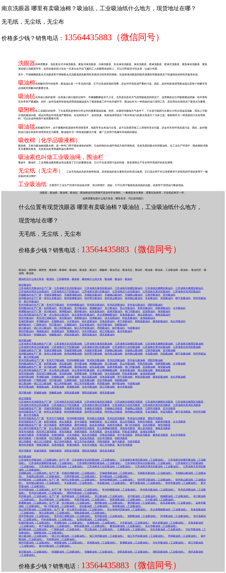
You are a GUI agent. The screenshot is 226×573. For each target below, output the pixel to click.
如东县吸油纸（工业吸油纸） (176, 503)
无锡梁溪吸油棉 (73, 350)
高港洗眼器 (58, 445)
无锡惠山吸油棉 (134, 350)
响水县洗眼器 (89, 435)
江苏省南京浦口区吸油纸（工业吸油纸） (61, 466)
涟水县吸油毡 (112, 318)
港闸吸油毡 (65, 311)
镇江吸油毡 (25, 328)
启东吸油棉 (149, 367)
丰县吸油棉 (151, 353)
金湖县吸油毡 (147, 318)
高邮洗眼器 (121, 438)
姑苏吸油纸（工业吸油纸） (77, 496)
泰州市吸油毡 (26, 331)
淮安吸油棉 (65, 373)
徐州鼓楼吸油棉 (73, 353)
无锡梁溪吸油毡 (73, 295)
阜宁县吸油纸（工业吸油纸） (55, 526)
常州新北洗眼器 (96, 418)
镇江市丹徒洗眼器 (84, 441)
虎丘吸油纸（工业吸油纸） (110, 496)
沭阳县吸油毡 (71, 334)
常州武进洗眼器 (116, 418)
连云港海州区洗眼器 (83, 428)
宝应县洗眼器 (87, 438)
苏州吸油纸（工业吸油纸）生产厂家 (39, 496)
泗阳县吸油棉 (89, 392)
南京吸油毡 (25, 285)
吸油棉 (108, 279)
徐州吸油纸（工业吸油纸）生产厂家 (39, 479)
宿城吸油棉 (40, 392)
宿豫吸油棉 (55, 392)
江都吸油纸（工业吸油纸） (132, 529)
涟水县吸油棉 (112, 373)
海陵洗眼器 (42, 445)
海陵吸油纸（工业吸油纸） (69, 542)
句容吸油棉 (133, 383)
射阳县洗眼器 (142, 435)
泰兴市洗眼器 (124, 445)
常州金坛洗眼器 (136, 418)
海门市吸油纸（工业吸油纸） (60, 506)
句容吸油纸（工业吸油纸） (61, 539)
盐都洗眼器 (58, 435)
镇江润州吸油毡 (63, 328)
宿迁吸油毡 (25, 334)
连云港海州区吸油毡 (83, 314)
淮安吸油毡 (65, 318)
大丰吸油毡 (73, 321)
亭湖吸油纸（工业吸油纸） (69, 522)
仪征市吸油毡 (104, 324)
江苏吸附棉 (63, 279)
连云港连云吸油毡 (59, 314)
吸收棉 (75, 279)
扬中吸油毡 (118, 328)
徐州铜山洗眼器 (134, 411)
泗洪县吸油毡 (107, 334)
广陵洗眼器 (40, 438)
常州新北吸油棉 (96, 360)
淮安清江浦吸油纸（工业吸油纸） (73, 516)
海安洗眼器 (164, 425)
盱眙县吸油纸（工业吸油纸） (57, 519)
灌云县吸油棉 (145, 370)
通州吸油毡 (80, 311)
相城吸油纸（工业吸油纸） (175, 496)
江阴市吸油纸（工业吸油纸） (80, 476)
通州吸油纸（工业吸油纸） (142, 503)
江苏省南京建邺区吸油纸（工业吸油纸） (51, 463)
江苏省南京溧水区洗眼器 (156, 405)
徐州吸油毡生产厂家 (30, 298)
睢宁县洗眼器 (183, 411)
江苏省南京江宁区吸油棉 (65, 347)
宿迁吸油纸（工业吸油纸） (34, 551)
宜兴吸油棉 (169, 350)
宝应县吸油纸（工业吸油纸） (166, 529)
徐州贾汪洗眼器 (93, 411)
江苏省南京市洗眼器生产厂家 (35, 401)
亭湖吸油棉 (42, 377)
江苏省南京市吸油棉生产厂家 (35, 343)
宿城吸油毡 (40, 334)
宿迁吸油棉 (25, 392)
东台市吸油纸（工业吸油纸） (161, 526)
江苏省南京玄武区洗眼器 (68, 401)
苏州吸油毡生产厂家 (30, 308)
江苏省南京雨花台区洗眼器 (34, 405)
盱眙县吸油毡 (129, 318)
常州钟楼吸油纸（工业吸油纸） (119, 489)
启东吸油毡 (149, 311)
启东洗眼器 (149, 425)
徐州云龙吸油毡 (53, 298)
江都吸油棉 (70, 380)
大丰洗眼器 (73, 435)
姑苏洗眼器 (50, 421)
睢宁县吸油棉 (183, 353)
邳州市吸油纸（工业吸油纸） (181, 483)
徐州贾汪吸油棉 (93, 353)
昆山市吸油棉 (127, 363)
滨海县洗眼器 (107, 435)
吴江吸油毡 (111, 308)
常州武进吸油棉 (116, 360)
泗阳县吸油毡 (89, 334)
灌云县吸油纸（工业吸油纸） (55, 512)
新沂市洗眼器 (31, 415)
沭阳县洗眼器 (71, 450)
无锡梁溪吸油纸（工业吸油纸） (117, 473)
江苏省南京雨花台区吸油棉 (34, 347)
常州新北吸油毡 (96, 304)
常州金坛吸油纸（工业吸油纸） (46, 493)
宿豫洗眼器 (55, 450)
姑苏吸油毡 (50, 308)
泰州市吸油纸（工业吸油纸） (35, 542)
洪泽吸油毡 (95, 318)
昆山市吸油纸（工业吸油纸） (55, 499)
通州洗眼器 (80, 425)
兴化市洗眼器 (89, 445)
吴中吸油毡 (80, 308)
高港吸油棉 (58, 386)
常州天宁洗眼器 (55, 418)
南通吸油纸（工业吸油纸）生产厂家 (39, 503)
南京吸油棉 (25, 340)
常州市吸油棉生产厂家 (31, 360)
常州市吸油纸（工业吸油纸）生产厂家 (40, 489)
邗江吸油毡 (55, 324)
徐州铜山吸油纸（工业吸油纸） (44, 483)
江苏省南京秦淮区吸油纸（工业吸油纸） (142, 459)
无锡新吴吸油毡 (93, 295)
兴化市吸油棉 (89, 386)
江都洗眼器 (70, 438)
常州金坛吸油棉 (136, 360)
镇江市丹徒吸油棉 (84, 383)
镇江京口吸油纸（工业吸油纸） (69, 536)
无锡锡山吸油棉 (113, 350)
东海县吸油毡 (127, 314)
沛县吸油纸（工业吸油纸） (112, 483)
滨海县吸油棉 (107, 377)
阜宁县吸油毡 (124, 321)
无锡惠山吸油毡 (134, 295)
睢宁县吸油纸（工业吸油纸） (146, 483)
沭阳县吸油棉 (71, 392)
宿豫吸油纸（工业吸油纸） (99, 551)
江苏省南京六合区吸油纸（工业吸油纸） (109, 466)
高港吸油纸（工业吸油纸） (102, 542)
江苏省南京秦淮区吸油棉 (98, 343)
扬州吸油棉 (25, 380)
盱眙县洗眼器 (129, 431)
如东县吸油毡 (97, 311)
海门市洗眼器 (132, 425)
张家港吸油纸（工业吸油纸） (126, 499)
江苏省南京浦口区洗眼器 (96, 405)
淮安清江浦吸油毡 (46, 318)
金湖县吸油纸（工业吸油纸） (93, 519)
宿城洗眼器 (40, 450)
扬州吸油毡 (25, 324)
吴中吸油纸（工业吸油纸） (142, 496)
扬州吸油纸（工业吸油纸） (34, 529)
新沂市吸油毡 (31, 301)
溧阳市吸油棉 (155, 360)
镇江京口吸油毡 (43, 328)
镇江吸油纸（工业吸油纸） (34, 536)
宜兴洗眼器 (169, 408)
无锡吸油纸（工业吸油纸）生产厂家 (39, 473)
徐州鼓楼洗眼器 (73, 411)
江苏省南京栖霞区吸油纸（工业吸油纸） (99, 463)
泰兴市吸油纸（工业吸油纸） (55, 546)
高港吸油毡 (58, 331)
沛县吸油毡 (166, 298)
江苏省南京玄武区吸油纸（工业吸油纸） (94, 459)
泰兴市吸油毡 (124, 331)
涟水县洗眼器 (112, 431)
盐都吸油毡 (58, 321)
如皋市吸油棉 (114, 367)
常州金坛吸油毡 (136, 304)
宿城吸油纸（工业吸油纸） (67, 551)
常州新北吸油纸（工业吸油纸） (157, 489)
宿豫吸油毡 (55, 334)
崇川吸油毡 (50, 311)
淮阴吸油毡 (80, 318)
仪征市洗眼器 (104, 438)
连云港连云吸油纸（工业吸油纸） (86, 509)
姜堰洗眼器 (73, 445)
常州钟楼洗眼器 (75, 418)
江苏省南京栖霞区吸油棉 (189, 343)
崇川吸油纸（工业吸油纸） (77, 503)
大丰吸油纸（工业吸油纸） (135, 522)
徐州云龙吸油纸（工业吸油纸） (79, 479)
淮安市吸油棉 (26, 373)
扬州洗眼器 (25, 438)
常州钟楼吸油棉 (75, 360)
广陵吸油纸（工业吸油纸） (67, 529)
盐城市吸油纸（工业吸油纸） (35, 522)
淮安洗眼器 (65, 431)
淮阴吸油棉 (80, 373)
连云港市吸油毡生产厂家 (32, 314)
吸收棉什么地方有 (92, 279)
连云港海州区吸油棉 (83, 370)
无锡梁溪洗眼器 (73, 408)
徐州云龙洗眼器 (53, 411)
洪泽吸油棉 (95, 373)
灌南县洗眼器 (162, 428)
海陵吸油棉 (42, 386)
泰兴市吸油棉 (124, 386)
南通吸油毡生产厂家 (30, 311)
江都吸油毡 (70, 324)
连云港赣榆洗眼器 (107, 428)
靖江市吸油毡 (107, 331)
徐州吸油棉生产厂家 (30, 353)
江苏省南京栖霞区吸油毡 (189, 288)
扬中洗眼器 (118, 441)
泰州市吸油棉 (26, 386)
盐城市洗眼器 (26, 435)
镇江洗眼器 (25, 441)
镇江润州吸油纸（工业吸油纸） (107, 536)
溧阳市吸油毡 (155, 304)
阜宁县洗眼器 (124, 435)
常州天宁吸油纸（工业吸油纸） (82, 489)
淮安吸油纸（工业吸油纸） (110, 516)
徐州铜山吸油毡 (134, 298)
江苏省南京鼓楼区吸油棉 (129, 343)
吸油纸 (50, 279)
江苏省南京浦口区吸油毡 (96, 291)
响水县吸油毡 (89, 321)
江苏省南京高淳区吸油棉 (187, 347)
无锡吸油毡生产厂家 (30, 295)
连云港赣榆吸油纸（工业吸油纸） (169, 509)
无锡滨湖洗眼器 (53, 408)
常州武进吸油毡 (116, 304)
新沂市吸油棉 (31, 357)
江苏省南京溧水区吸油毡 (156, 291)
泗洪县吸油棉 (107, 392)
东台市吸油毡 (178, 321)
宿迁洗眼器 (25, 450)
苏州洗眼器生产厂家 (30, 421)
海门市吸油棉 (132, 367)
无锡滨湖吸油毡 (53, 295)
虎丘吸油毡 (65, 308)
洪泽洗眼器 (95, 431)
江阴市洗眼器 (152, 408)
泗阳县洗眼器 (89, 450)
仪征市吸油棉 (104, 380)
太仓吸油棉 (179, 363)
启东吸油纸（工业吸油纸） (94, 506)
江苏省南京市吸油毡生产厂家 (35, 288)
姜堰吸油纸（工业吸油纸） (135, 542)
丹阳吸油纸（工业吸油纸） (183, 536)
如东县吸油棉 (97, 367)
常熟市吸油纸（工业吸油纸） (90, 499)
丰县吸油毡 (151, 298)
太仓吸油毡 (179, 308)
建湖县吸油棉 (160, 377)
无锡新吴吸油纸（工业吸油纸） (155, 473)
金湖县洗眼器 (147, 431)
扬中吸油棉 (118, 383)
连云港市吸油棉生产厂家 (32, 370)
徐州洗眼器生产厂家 (30, 411)
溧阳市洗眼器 (155, 418)
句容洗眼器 (133, 441)
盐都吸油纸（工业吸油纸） (102, 522)
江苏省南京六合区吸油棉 (126, 347)
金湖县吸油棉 (147, 373)
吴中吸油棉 (80, 363)
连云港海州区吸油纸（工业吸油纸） (127, 509)
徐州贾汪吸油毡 (93, 298)
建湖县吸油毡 (160, 321)
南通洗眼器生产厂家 (30, 425)
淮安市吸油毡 (26, 318)
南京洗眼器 (25, 398)
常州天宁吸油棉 (55, 360)
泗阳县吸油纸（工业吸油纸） (169, 551)
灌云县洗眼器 (145, 428)
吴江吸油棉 (111, 363)
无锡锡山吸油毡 (113, 295)
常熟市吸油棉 (145, 363)
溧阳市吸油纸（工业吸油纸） (83, 493)
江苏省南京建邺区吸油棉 (159, 343)
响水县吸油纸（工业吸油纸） (169, 522)
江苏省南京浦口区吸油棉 (96, 347)
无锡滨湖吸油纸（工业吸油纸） (79, 473)
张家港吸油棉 (162, 363)
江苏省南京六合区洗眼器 (126, 405)
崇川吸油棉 (50, 367)
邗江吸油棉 (55, 380)
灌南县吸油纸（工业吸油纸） (90, 512)
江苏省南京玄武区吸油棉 (68, 343)
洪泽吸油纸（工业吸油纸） (175, 516)
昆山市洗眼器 (127, 421)
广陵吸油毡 (40, 324)
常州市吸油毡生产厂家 (31, 304)
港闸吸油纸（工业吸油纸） (110, 503)
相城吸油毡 (95, 308)
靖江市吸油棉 (107, 386)
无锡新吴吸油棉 (93, 350)
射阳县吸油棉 (142, 377)
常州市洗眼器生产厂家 (31, 418)
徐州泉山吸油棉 (113, 353)
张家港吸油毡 (162, 308)
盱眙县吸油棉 (129, 373)
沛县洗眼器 (166, 411)
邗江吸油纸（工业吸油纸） (99, 529)
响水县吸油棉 (89, 377)
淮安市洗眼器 (26, 431)
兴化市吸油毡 (89, 331)
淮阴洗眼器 (80, 431)
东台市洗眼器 (178, 435)
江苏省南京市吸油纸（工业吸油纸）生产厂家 (44, 459)
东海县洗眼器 (127, 428)
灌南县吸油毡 (162, 314)
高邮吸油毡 (121, 324)
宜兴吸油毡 (169, 295)
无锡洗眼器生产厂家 (30, 408)
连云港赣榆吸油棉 (107, 370)
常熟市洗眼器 (145, 421)
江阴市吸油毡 (152, 295)
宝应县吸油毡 (87, 324)
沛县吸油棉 (166, 353)
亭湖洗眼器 (42, 435)
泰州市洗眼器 (26, 445)
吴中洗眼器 (80, 421)
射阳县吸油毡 (142, 321)
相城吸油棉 (95, 363)
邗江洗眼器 (55, 438)
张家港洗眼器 (162, 421)
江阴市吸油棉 (152, 350)
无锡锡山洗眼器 (113, 408)
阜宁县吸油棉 (124, 377)
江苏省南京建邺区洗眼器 (159, 401)
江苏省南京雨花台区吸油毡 (34, 291)
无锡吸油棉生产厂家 (30, 350)
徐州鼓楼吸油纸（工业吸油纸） (117, 479)
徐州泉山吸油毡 (113, 298)
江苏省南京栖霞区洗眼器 (189, 401)
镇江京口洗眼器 (43, 441)
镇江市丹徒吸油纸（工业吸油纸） (146, 536)
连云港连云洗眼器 (59, 428)
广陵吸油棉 (40, 380)
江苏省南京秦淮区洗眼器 (98, 401)
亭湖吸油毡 (42, 321)
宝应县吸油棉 (87, 380)
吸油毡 (118, 279)
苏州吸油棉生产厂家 (30, 363)
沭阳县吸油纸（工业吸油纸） (133, 551)
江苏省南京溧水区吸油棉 (156, 347)
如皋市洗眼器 (114, 425)
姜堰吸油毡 (73, 331)
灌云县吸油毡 (145, 314)
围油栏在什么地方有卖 (31, 279)
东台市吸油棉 (178, 377)
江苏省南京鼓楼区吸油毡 (129, 288)
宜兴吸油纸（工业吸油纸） (115, 476)
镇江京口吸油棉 (43, 383)
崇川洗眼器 (50, 425)
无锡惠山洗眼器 (134, 408)
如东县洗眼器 (97, 425)
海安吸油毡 (164, 311)
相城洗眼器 (95, 421)
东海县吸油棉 (127, 370)
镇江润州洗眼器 (63, 441)
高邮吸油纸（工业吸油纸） (49, 532)
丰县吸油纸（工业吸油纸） (79, 483)
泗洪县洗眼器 (107, 450)
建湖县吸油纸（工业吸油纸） (126, 526)
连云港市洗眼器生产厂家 (32, 428)
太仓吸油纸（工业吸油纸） (160, 499)
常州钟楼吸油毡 (75, 304)
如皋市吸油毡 (114, 311)
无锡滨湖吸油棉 (53, 350)
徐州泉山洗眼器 (113, 411)
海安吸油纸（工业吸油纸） (127, 506)
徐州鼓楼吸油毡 (73, 298)
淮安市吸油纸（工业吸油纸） (35, 516)
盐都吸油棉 (58, 377)
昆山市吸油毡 (127, 308)
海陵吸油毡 (42, 331)
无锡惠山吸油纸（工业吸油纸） (44, 476)
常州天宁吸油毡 (55, 304)
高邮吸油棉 (121, 380)
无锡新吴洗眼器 (93, 408)
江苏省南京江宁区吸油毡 (65, 291)
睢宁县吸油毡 (183, 298)
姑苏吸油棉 (50, 363)
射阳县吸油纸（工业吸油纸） (90, 526)
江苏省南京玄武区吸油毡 (68, 288)
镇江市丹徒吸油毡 (84, 328)
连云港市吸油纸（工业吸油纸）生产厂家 (41, 509)
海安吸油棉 (164, 367)
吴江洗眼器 (111, 421)
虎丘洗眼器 (65, 421)
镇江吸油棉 (25, 383)
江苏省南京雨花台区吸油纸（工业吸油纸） (149, 463)
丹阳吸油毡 (103, 328)
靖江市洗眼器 (107, 445)
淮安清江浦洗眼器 (46, 431)
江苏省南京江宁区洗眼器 (65, 405)
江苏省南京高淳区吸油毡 (187, 291)
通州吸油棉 (80, 367)
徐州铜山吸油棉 (134, 353)
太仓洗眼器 (179, 421)
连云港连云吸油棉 (59, 370)
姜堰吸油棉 (73, 386)
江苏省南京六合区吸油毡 (126, 291)
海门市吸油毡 (132, 311)
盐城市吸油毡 (26, 321)
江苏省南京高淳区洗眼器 (187, 405)
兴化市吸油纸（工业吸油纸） (169, 542)
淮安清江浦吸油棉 (46, 373)
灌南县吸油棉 (162, 370)
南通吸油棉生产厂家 (30, 367)
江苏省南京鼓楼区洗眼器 (129, 401)
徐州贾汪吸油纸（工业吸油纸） (155, 479)
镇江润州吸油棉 (63, 383)
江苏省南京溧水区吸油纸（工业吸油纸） (157, 466)
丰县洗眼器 (151, 411)
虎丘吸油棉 (65, 363)
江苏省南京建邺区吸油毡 (159, 288)
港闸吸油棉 (65, 367)
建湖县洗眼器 (160, 435)
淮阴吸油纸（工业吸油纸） (142, 516)
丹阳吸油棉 (103, 383)
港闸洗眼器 (65, 425)
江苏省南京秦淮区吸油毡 (98, 288)
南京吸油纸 (25, 456)
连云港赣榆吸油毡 (107, 314)
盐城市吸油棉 (26, 377)
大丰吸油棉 (73, 377)
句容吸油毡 (133, 328)
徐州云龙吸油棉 (53, 353)
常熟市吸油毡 (145, 308)
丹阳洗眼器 (103, 441)
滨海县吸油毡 (107, 321)
